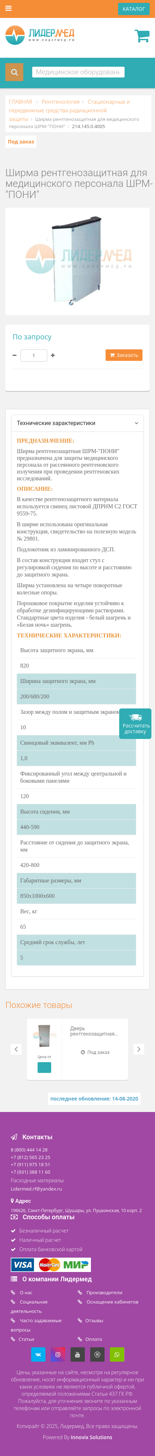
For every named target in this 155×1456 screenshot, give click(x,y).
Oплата (94, 1339)
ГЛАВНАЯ (21, 101)
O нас (26, 1292)
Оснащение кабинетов (112, 1302)
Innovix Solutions (91, 1437)
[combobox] (78, 72)
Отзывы (94, 1320)
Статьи (26, 1339)
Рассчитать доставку (136, 728)
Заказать (124, 355)
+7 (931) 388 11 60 (30, 1172)
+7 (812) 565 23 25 (30, 1157)
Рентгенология (60, 101)
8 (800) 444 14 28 (29, 1149)
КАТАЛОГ (134, 8)
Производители (104, 1292)
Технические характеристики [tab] (56, 423)
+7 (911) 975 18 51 (30, 1164)
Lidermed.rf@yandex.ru (36, 1189)
